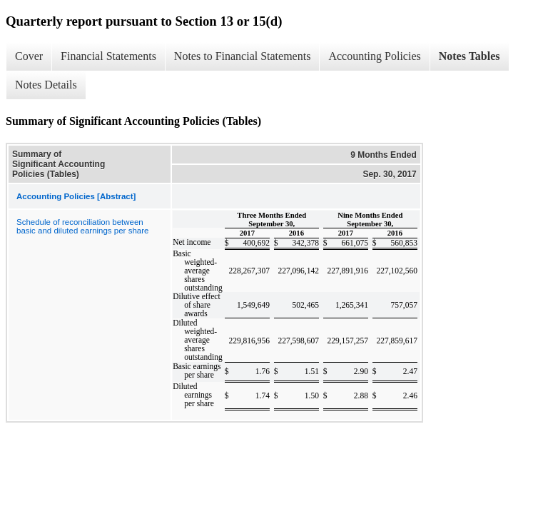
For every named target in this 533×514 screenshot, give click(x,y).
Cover (29, 56)
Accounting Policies (374, 56)
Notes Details (46, 85)
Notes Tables (469, 56)
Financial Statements (108, 56)
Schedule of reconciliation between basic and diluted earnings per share (82, 226)
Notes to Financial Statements (242, 56)
